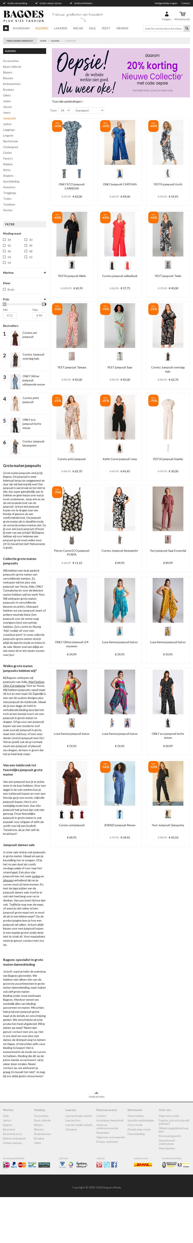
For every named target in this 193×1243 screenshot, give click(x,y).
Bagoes (7, 1170)
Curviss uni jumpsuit (72, 825)
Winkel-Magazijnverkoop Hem (174, 1175)
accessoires (11, 61)
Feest (106, 28)
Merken (122, 28)
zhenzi (12, 319)
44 (30, 245)
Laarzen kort (72, 1166)
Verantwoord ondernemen (167, 1188)
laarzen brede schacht (78, 1161)
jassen (7, 106)
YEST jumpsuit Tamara (71, 367)
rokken (8, 164)
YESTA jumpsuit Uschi (168, 184)
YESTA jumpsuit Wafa (72, 276)
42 (9, 245)
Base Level (9, 1175)
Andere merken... (13, 1189)
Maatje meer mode (139, 1175)
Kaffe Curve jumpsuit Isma (120, 459)
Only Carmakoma (14, 731)
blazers (7, 72)
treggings (9, 193)
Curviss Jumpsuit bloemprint (120, 550)
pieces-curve (16, 302)
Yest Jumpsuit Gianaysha (168, 825)
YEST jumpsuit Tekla (168, 276)
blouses (8, 78)
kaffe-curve (15, 284)
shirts (7, 170)
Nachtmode (10, 141)
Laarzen (60, 28)
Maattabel (102, 1178)
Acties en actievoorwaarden (107, 1172)
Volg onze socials (169, 1161)
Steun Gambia (167, 1194)
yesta (11, 313)
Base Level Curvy (12, 1179)
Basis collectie (12, 66)
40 (30, 239)
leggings (9, 129)
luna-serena (16, 290)
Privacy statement (107, 1187)
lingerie (8, 135)
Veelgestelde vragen (166, 3)
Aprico (7, 1166)
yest (11, 307)
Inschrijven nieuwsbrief (109, 1166)
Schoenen (71, 1175)
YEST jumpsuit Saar (119, 367)
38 (9, 239)
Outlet (7, 152)
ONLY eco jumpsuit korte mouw (32, 469)
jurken (7, 124)
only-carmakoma (18, 296)
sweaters (9, 187)
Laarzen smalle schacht (79, 1170)
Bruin (11, 335)
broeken (8, 89)
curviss (12, 279)
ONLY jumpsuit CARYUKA (120, 184)
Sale (92, 28)
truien (7, 198)
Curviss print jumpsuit (72, 459)
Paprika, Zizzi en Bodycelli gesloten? (174, 1168)
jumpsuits (9, 118)
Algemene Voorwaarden (110, 1183)
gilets (7, 95)
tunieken (9, 204)
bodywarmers (12, 83)
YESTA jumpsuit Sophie (168, 459)
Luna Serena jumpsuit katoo (120, 642)
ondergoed (10, 147)
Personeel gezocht (170, 1182)
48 (30, 251)
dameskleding (136, 1179)
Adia (6, 1161)
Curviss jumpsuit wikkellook (119, 276)
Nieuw (78, 28)
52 (30, 257)
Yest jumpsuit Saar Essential (168, 550)
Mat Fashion (36, 727)
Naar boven (96, 1140)
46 (9, 251)
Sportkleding (11, 181)
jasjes (7, 101)
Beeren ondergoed (14, 1184)
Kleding (41, 28)
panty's (8, 158)
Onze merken (136, 1161)
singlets (8, 175)
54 (9, 262)
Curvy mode (135, 1170)
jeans (6, 112)
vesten (8, 210)
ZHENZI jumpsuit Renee (119, 825)
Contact (185, 3)
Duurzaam (21, 28)
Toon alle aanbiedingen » (67, 101)
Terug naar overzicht (19, 41)
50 (9, 257)
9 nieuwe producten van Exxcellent (77, 14)
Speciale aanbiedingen (141, 1166)
